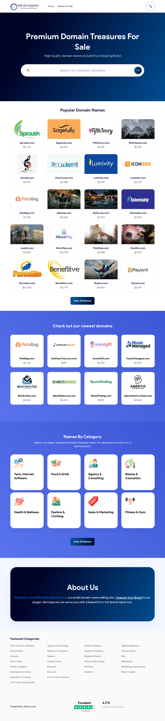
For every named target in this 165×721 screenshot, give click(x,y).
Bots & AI (51, 672)
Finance (51, 656)
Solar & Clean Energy (94, 661)
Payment (51, 666)
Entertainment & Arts (20, 672)
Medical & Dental (92, 656)
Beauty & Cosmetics (57, 651)
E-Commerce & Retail (58, 677)
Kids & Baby (16, 661)
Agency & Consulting (57, 645)
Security (14, 656)
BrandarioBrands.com (52, 597)
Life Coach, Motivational (22, 682)
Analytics (88, 672)
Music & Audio (128, 672)
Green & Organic (18, 666)
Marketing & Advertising (133, 666)
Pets (123, 656)
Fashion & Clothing (93, 651)
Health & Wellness (93, 645)
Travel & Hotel (54, 661)
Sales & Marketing (130, 645)
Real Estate (126, 661)
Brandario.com (25, 597)
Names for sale (65, 6)
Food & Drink (16, 651)
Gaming (88, 666)
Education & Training (20, 677)
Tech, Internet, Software (22, 645)
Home (51, 6)
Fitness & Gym (128, 651)
